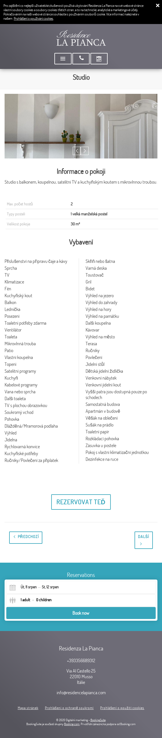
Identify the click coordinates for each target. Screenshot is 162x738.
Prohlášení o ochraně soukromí (69, 708)
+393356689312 (81, 660)
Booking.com (72, 724)
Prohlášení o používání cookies (33, 18)
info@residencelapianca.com (81, 692)
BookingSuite (98, 720)
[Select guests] (30, 600)
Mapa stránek (28, 708)
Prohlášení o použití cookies (122, 708)
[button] (77, 151)
